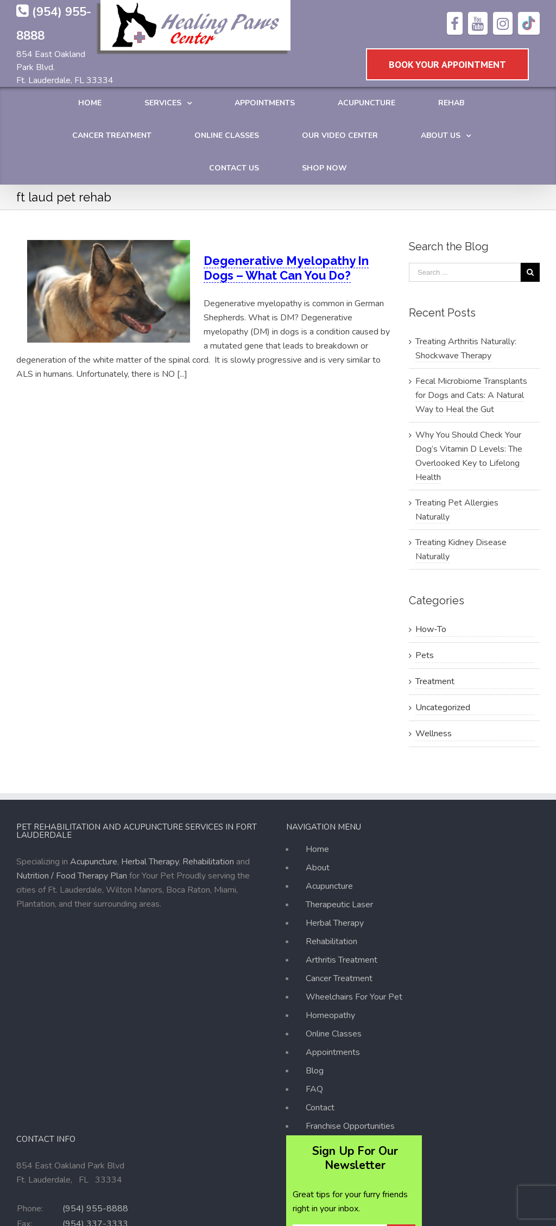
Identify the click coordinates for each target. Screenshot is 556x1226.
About (318, 868)
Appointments (333, 1052)
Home (317, 850)
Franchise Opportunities (350, 1126)
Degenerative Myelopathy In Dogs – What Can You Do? (286, 268)
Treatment (434, 681)
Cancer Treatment (339, 978)
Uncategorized (442, 707)
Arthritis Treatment (341, 960)
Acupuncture (93, 862)
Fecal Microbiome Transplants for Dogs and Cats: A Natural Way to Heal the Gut (471, 395)
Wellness (433, 734)
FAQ (314, 1089)
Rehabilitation (208, 862)
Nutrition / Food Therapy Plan (71, 876)
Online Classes (334, 1034)
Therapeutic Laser (339, 905)
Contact (320, 1108)
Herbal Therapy (150, 862)
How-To (430, 629)
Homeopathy (330, 1015)
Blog (315, 1071)
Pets (424, 655)
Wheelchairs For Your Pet (354, 997)
